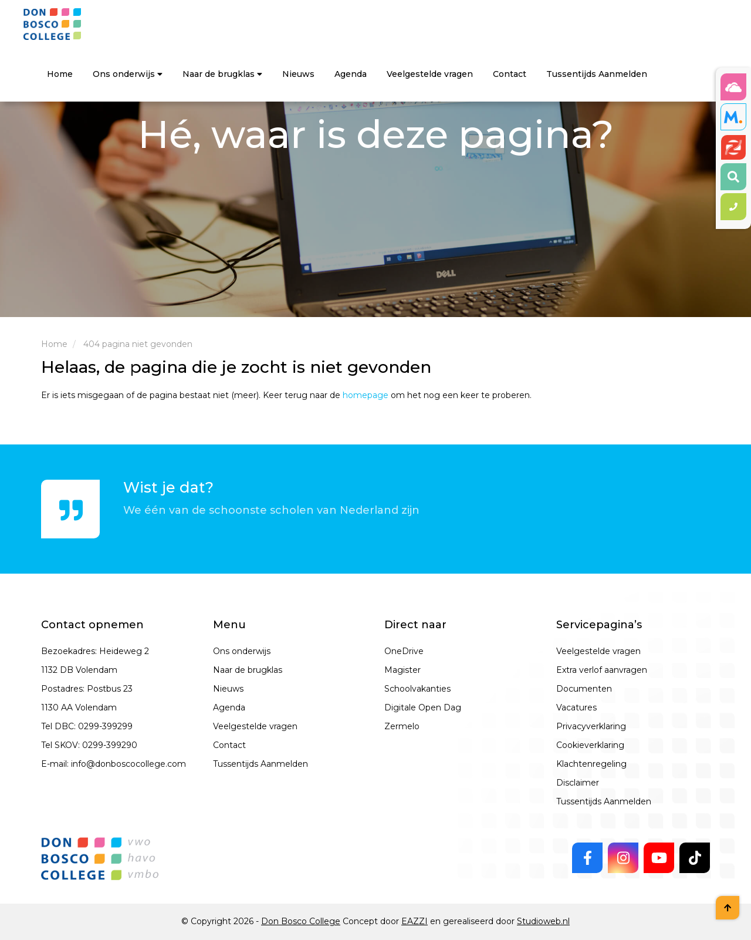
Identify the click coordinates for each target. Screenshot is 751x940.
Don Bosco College (300, 921)
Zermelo (402, 726)
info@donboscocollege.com (128, 764)
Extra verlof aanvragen (601, 670)
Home (60, 74)
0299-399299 (105, 726)
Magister (402, 670)
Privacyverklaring (591, 726)
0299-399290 (109, 745)
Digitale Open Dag (422, 707)
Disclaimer (577, 782)
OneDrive (404, 651)
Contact (509, 74)
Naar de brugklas (222, 74)
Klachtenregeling (591, 764)
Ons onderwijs (128, 74)
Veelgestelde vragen (255, 726)
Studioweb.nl (543, 921)
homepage (365, 395)
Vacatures (576, 707)
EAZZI (414, 921)
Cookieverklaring (590, 745)
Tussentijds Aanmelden (596, 74)
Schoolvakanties (417, 688)
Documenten (584, 688)
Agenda (350, 74)
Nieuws (298, 74)
